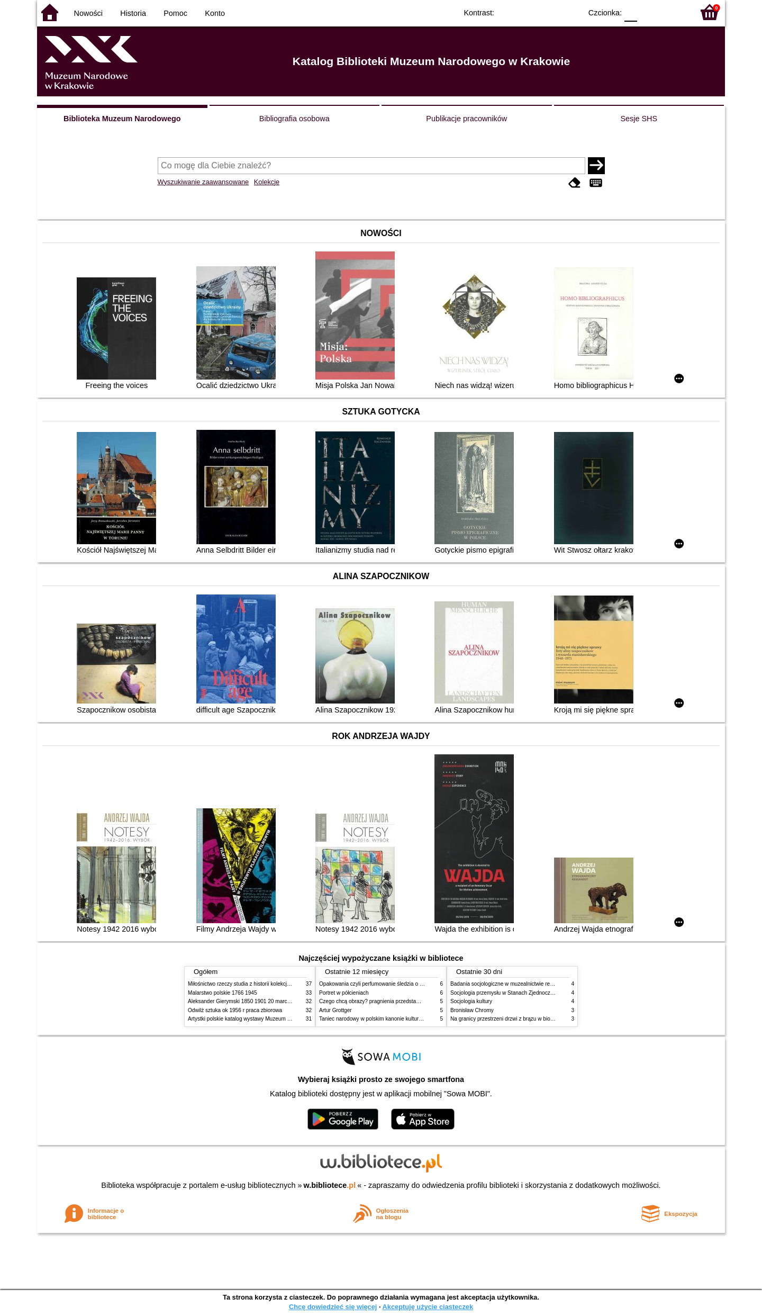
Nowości (88, 13)
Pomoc (175, 13)
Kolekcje (266, 182)
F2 (673, 11)
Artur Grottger (335, 1010)
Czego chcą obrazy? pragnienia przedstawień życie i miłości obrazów (401, 1001)
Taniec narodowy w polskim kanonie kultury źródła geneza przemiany (401, 1019)
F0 (630, 11)
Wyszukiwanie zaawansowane (203, 182)
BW (527, 11)
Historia (133, 13)
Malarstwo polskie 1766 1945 (222, 993)
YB (549, 11)
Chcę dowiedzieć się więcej (333, 1307)
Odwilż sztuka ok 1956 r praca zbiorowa (235, 1010)
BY (570, 11)
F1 (649, 11)
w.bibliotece (330, 1185)
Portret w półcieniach (344, 993)
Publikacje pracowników (466, 118)
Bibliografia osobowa (294, 118)
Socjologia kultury (471, 1001)
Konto (215, 13)
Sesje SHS (638, 118)
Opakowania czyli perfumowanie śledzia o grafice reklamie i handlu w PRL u (409, 984)
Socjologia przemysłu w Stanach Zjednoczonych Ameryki (517, 993)
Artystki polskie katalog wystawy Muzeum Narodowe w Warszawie (266, 1019)
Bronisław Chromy (472, 1010)
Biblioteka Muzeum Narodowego (122, 118)
